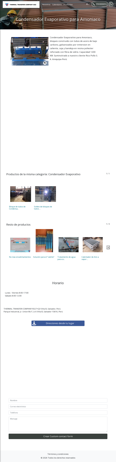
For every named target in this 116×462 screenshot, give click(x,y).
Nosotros (46, 4)
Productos (68, 4)
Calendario (57, 4)
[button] (85, 4)
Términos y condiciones (58, 454)
